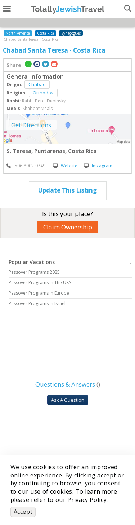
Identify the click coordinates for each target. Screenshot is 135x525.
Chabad (37, 84)
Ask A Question (67, 400)
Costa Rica (45, 33)
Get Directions (31, 125)
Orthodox (43, 92)
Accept (23, 512)
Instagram (98, 166)
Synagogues (71, 33)
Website (65, 166)
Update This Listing (67, 190)
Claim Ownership (67, 227)
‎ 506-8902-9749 (25, 166)
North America (18, 33)
